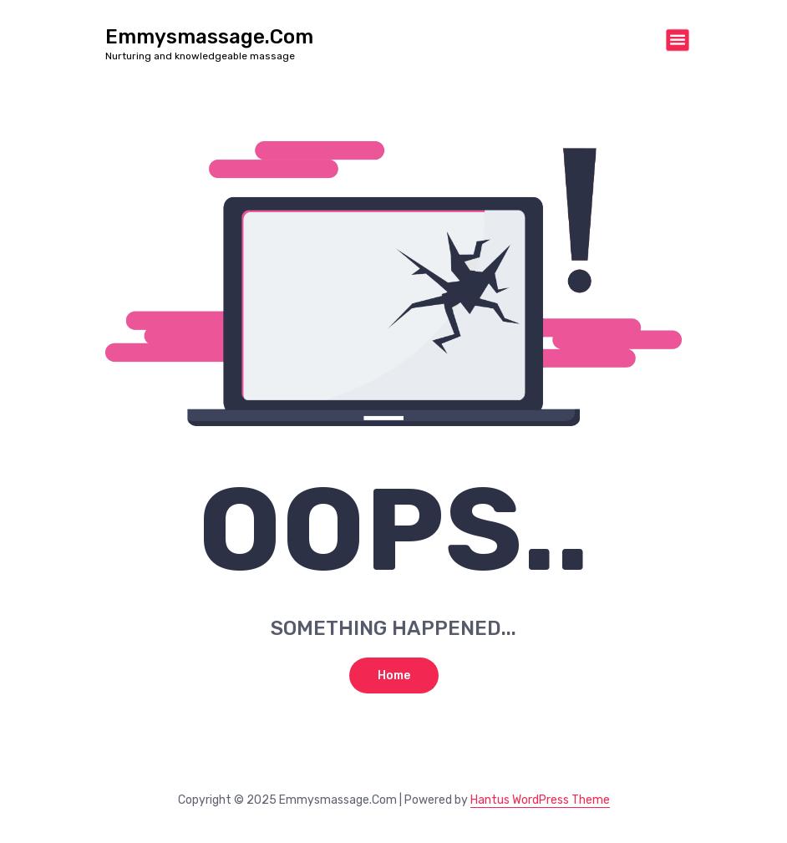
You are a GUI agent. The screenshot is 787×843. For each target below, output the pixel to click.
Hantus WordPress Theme (540, 800)
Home (394, 675)
